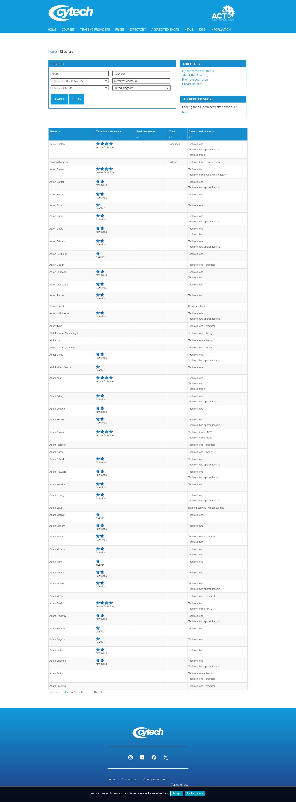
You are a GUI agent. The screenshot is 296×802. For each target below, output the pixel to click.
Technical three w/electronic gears (207, 174)
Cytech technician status (198, 71)
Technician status (106, 131)
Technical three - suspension (204, 162)
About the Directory (195, 75)
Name (53, 131)
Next (97, 692)
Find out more (195, 793)
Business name (146, 131)
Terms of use (179, 785)
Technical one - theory (200, 333)
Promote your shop (195, 80)
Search (59, 99)
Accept (177, 793)
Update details (191, 84)
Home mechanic (197, 306)
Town (172, 131)
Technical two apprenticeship (204, 149)
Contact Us (129, 779)
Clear (76, 99)
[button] (80, 80)
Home (52, 30)
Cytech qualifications (201, 131)
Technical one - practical (201, 264)
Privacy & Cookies (154, 779)
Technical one (195, 144)
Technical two (195, 169)
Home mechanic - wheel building (206, 507)
